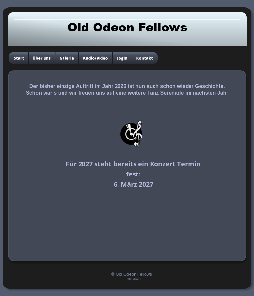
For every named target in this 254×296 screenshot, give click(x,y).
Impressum (134, 278)
